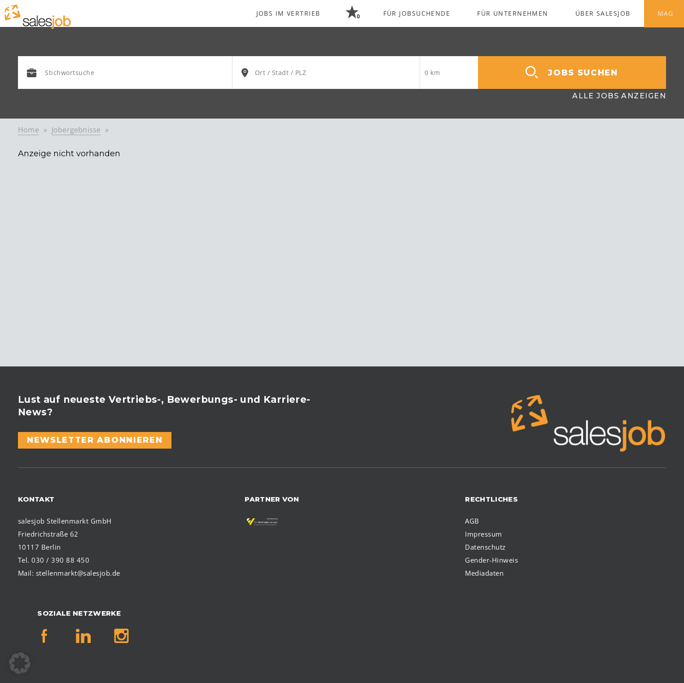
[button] (19, 663)
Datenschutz (485, 546)
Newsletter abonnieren (94, 440)
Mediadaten (484, 572)
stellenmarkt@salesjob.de (78, 572)
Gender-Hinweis (491, 559)
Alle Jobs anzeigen (619, 96)
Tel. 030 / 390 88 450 (53, 559)
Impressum (483, 533)
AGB (472, 520)
